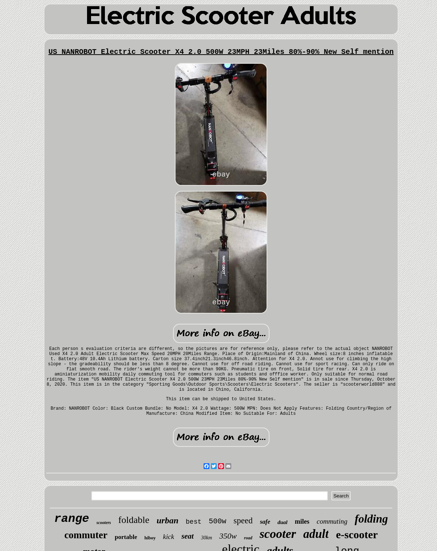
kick (168, 536)
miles (302, 521)
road (248, 537)
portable (126, 537)
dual (282, 522)
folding (371, 518)
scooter (278, 533)
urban (167, 520)
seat (187, 536)
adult (316, 533)
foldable (133, 520)
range (71, 519)
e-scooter (357, 534)
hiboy (149, 537)
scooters (104, 522)
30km (206, 537)
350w (228, 535)
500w (217, 521)
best (193, 522)
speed (242, 520)
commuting (331, 521)
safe (265, 521)
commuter (85, 535)
